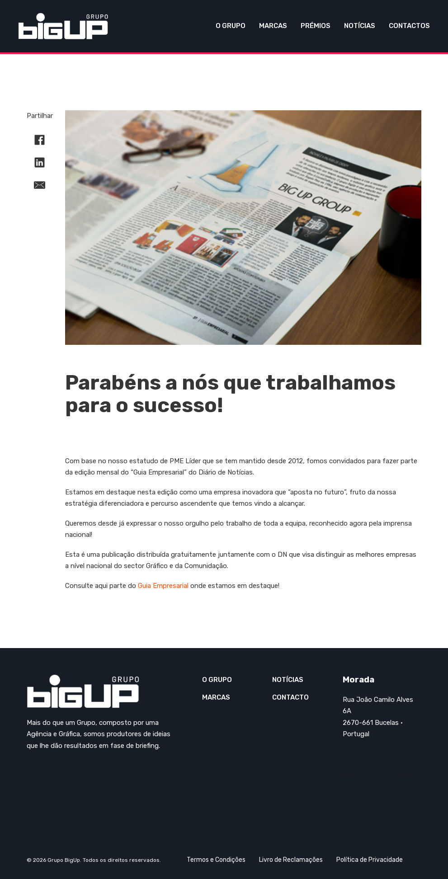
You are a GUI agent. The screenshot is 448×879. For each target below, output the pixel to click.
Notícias (359, 26)
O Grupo (230, 26)
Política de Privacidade (369, 860)
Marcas (273, 26)
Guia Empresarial (163, 586)
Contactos (409, 26)
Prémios (315, 26)
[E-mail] (40, 185)
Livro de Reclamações (291, 860)
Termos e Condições (216, 860)
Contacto (290, 697)
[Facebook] (40, 140)
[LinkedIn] (40, 162)
